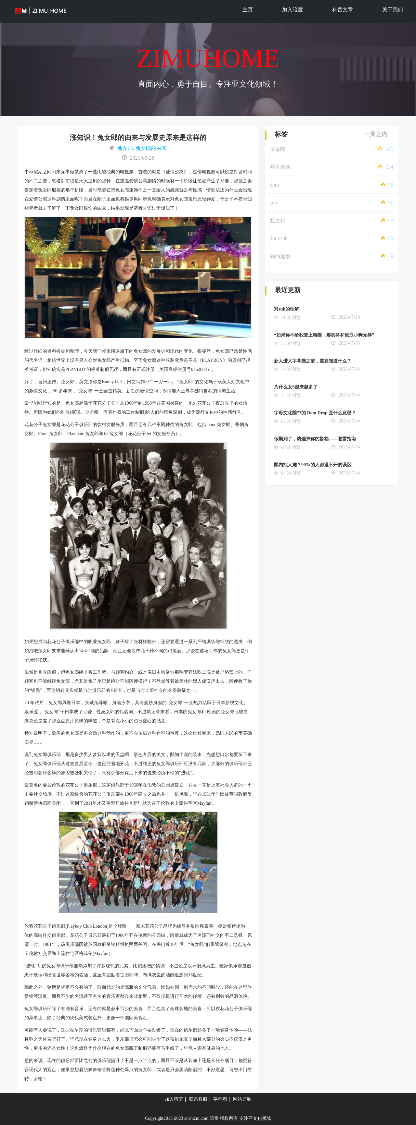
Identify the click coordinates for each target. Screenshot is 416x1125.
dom (274, 185)
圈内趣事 (280, 256)
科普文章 (342, 9)
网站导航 (242, 1099)
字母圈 (277, 149)
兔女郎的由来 (151, 148)
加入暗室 (292, 9)
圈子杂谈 (280, 167)
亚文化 (277, 220)
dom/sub (279, 238)
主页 (247, 9)
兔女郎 (125, 148)
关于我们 (392, 9)
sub (273, 202)
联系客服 (198, 1099)
